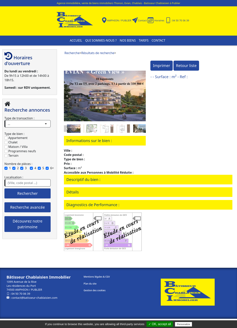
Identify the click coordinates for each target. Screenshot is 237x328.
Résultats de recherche (97, 53)
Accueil (76, 40)
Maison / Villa (16, 147)
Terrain (11, 155)
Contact (142, 20)
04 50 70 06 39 (20, 293)
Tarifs (143, 40)
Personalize (183, 324)
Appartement (16, 138)
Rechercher (27, 193)
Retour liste (186, 65)
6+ (52, 168)
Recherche (72, 53)
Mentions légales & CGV (97, 276)
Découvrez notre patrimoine (27, 223)
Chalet (11, 142)
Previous (67, 96)
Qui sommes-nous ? (101, 40)
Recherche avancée (27, 207)
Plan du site (90, 283)
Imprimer (161, 65)
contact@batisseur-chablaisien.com (34, 298)
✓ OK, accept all (159, 324)
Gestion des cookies (95, 290)
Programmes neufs (20, 151)
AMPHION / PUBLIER (119, 20)
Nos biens (128, 40)
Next (142, 96)
